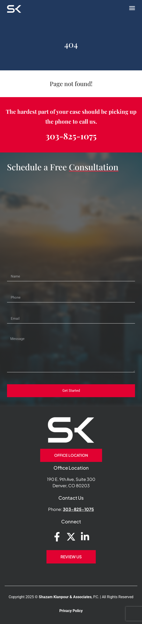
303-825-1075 (71, 135)
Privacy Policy (71, 611)
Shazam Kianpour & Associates (65, 597)
